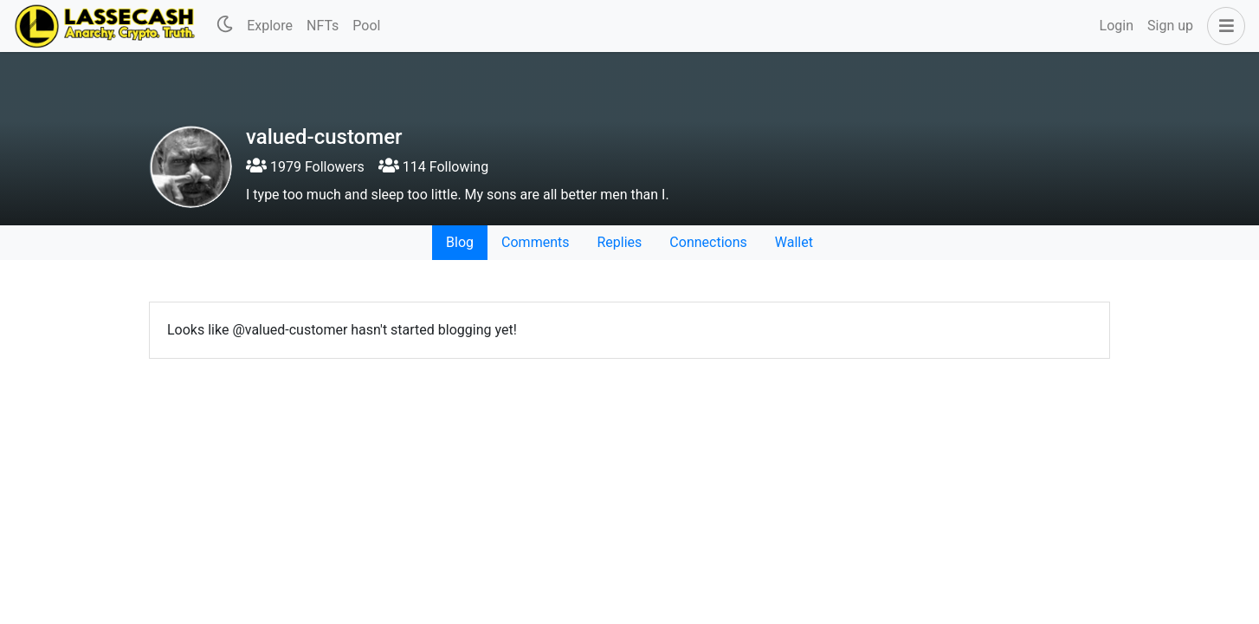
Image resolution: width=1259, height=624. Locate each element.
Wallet (794, 242)
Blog (460, 242)
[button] (1222, 26)
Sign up (1170, 25)
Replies (619, 242)
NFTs (323, 25)
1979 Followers (305, 167)
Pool (366, 25)
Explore (270, 25)
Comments (535, 242)
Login (1116, 25)
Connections (707, 242)
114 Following (433, 167)
